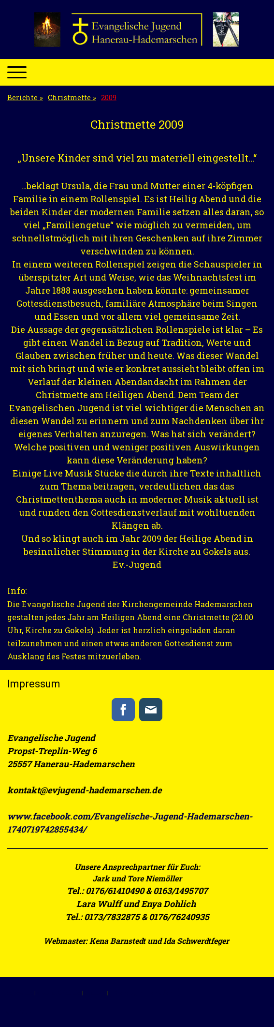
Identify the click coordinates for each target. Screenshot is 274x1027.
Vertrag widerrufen (144, 992)
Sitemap (95, 992)
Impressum (19, 992)
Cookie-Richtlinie (58, 992)
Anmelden (18, 1012)
